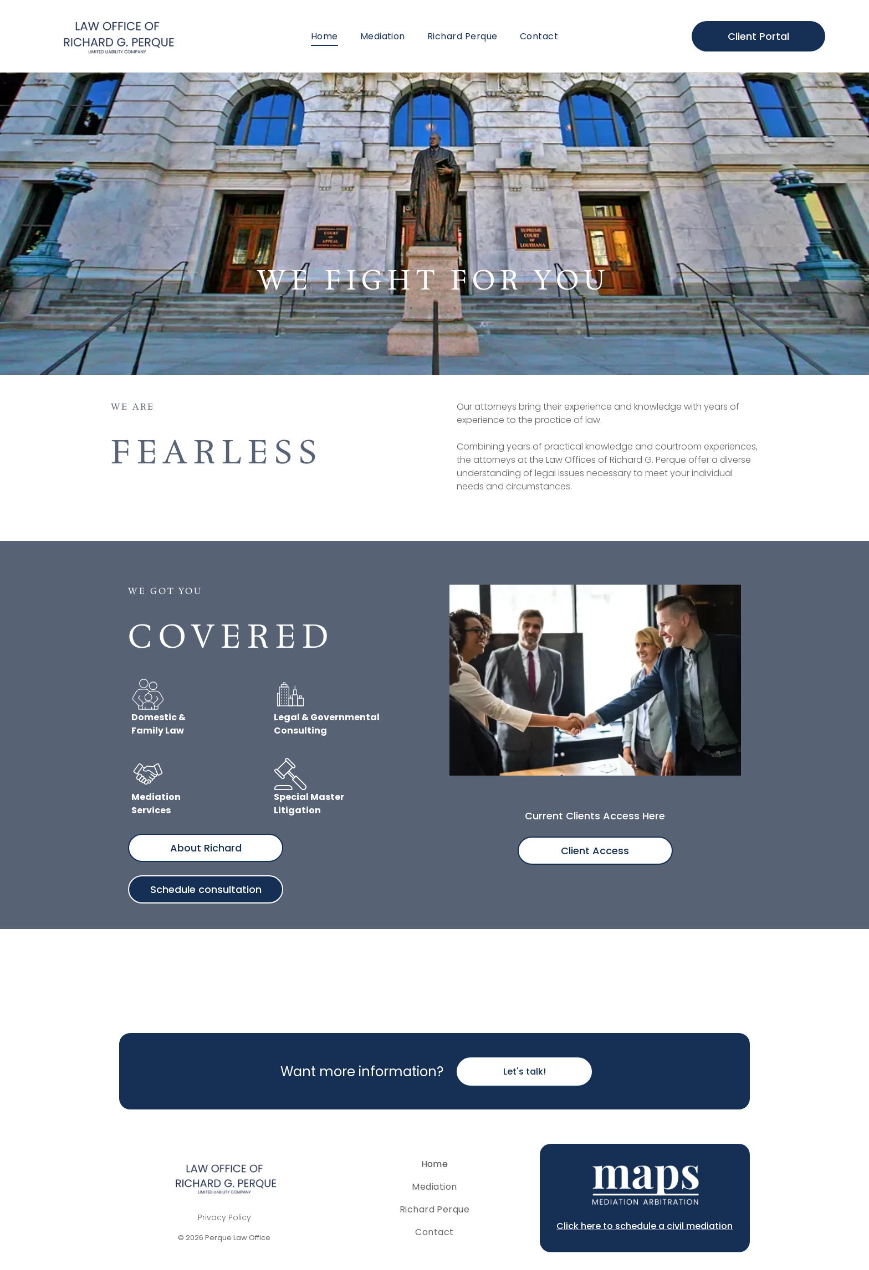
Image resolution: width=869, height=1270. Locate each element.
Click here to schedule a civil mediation (644, 1226)
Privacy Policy (224, 1217)
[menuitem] (324, 36)
